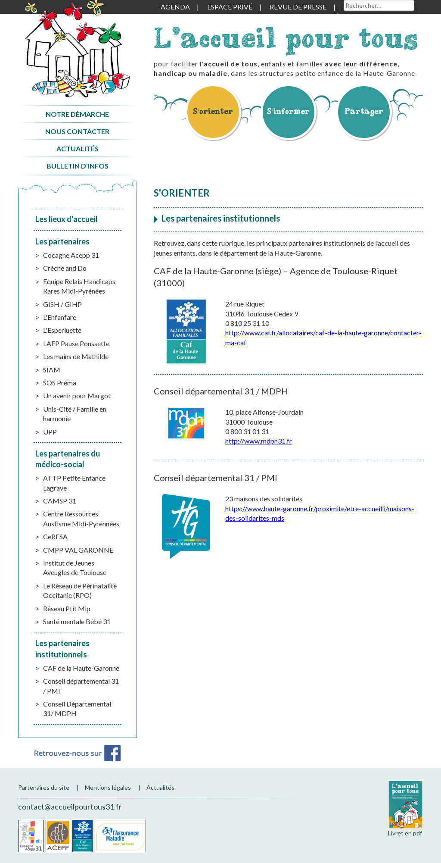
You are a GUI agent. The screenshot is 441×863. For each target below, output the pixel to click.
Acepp (58, 836)
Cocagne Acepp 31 (71, 255)
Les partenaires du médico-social (67, 459)
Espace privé (229, 7)
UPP (50, 432)
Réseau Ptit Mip (66, 608)
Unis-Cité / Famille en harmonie (74, 413)
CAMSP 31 (59, 501)
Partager (364, 111)
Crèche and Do (65, 268)
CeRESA (55, 536)
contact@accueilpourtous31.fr (70, 806)
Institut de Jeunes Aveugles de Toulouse (74, 567)
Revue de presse (298, 7)
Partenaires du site (43, 787)
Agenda (175, 7)
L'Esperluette (62, 330)
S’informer (288, 111)
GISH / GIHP (62, 304)
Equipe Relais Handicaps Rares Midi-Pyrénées (79, 286)
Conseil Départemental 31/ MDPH (77, 708)
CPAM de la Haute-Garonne (120, 836)
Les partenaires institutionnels (62, 648)
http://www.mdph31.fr (258, 441)
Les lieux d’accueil (66, 219)
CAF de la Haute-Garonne (81, 668)
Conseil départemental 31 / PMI (81, 685)
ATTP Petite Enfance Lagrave (74, 482)
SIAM (51, 370)
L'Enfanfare (59, 317)
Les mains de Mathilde (76, 356)
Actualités (77, 148)
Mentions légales (108, 787)
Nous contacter (77, 131)
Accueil (77, 49)
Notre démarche (77, 114)
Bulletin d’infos (78, 166)
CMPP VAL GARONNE (78, 550)
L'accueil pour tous (286, 38)
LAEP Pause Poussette (76, 343)
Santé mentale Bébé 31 (77, 621)
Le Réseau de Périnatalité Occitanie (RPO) (80, 590)
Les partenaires (62, 241)
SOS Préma (59, 382)
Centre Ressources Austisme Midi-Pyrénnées (81, 518)
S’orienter (213, 111)
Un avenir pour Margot (77, 395)
